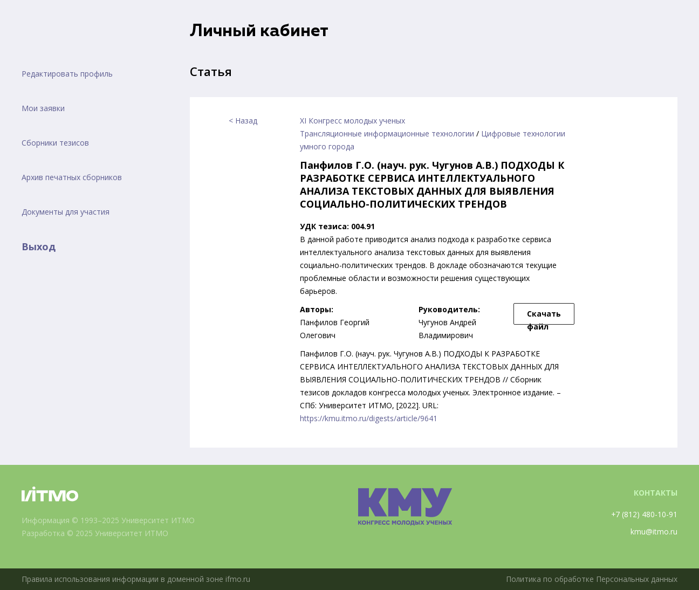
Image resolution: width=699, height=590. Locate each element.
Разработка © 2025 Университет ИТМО (95, 533)
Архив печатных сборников (72, 177)
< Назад (243, 120)
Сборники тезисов (55, 143)
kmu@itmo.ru (654, 531)
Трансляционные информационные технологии (387, 133)
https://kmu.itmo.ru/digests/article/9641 (368, 418)
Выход (39, 246)
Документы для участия (65, 212)
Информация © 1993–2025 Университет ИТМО (108, 520)
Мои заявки (43, 108)
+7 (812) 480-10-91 (644, 514)
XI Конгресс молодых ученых (352, 120)
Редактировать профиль (67, 73)
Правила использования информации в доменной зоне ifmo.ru (136, 579)
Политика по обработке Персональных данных (590, 579)
